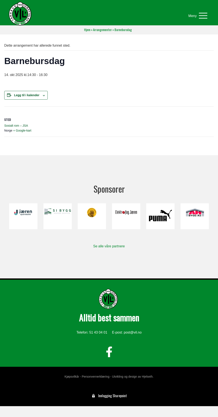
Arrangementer (102, 29)
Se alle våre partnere (109, 246)
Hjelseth (147, 376)
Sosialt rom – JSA (16, 125)
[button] (196, 16)
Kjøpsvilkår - (73, 376)
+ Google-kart (22, 130)
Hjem (87, 29)
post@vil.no (133, 332)
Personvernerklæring (95, 376)
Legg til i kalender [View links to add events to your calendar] (26, 95)
